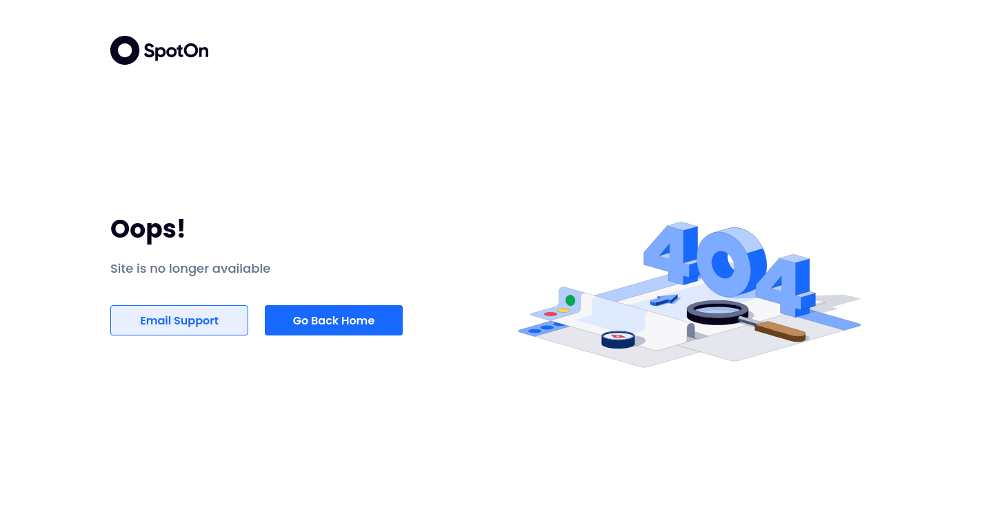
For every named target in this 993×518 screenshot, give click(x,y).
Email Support (179, 321)
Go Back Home (334, 321)
